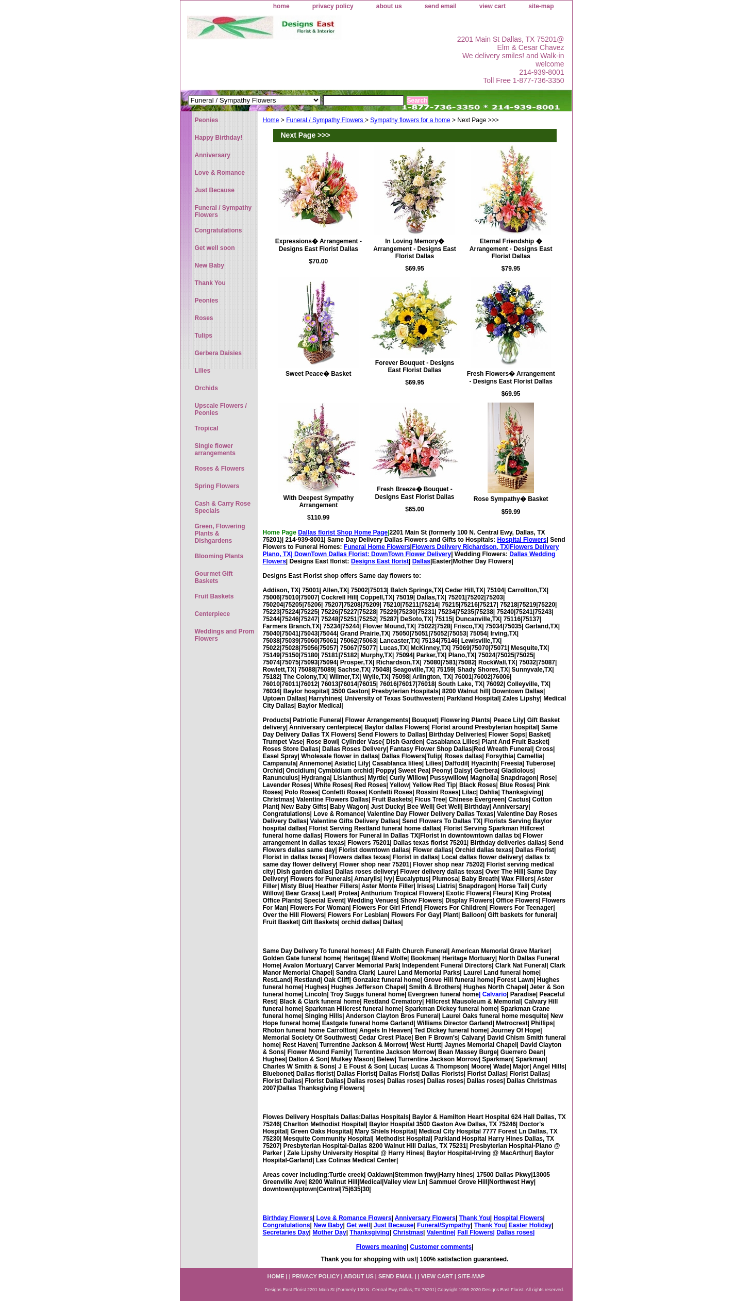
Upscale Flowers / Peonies (221, 409)
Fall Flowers (475, 1232)
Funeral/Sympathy (444, 1225)
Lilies (203, 370)
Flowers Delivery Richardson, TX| (461, 547)
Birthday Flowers (288, 1218)
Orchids (206, 388)
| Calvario (493, 994)
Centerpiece (212, 614)
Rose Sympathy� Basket (511, 499)
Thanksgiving (369, 1232)
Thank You (474, 1218)
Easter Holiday (530, 1225)
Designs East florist (380, 561)
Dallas (421, 561)
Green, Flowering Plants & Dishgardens (220, 533)
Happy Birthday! (219, 137)
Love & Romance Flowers (354, 1218)
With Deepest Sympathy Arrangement (318, 501)
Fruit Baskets (214, 596)
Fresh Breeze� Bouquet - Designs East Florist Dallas (414, 493)
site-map (541, 6)
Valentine (440, 1232)
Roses (204, 318)
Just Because (393, 1225)
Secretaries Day (286, 1232)
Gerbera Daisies (218, 353)
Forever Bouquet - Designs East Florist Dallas (414, 366)
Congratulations (286, 1225)
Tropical (207, 428)
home (281, 6)
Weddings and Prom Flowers (225, 635)
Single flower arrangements (215, 449)
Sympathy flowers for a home (410, 120)
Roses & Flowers (220, 468)
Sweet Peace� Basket (318, 373)
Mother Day (329, 1232)
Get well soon (215, 248)
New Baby (328, 1225)
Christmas (408, 1232)
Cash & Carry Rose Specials (223, 507)
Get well (358, 1225)
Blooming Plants (219, 556)
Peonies (207, 120)
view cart (492, 6)
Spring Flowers (217, 486)
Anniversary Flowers (425, 1218)
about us (389, 6)
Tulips (203, 335)
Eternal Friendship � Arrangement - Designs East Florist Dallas (511, 249)
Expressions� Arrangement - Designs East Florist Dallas (318, 245)
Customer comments (441, 1246)
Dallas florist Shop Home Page (343, 532)
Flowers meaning (381, 1246)
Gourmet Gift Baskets (214, 577)
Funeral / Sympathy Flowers (325, 120)
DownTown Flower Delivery (411, 554)
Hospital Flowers (521, 539)
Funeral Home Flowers (377, 547)
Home (271, 120)
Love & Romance (220, 172)
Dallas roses (514, 1232)
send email (441, 6)
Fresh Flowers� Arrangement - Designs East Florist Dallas (511, 377)
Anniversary (212, 155)
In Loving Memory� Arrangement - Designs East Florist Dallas (414, 249)
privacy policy (333, 6)
